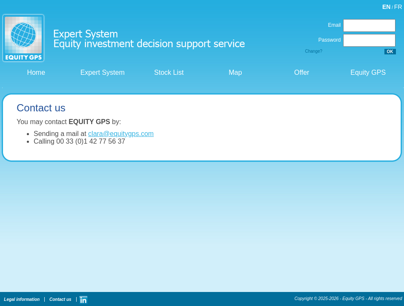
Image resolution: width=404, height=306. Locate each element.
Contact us (59, 299)
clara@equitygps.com (121, 133)
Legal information (21, 299)
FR (398, 6)
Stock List (168, 72)
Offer (300, 72)
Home (35, 72)
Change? (314, 51)
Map (234, 72)
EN (386, 6)
